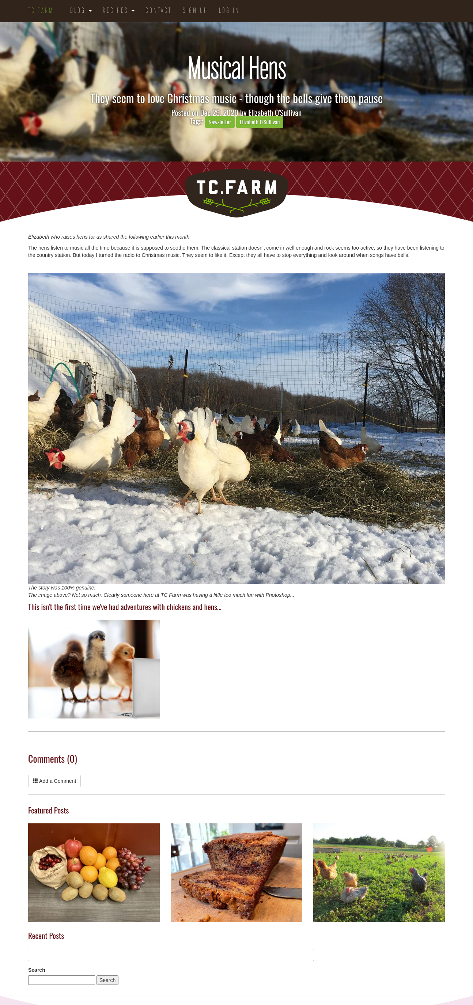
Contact (158, 11)
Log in (229, 11)
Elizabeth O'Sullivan (275, 112)
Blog (81, 11)
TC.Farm (41, 11)
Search (36, 970)
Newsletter (220, 121)
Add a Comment (54, 781)
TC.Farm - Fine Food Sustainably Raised (236, 193)
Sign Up (195, 11)
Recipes (119, 11)
